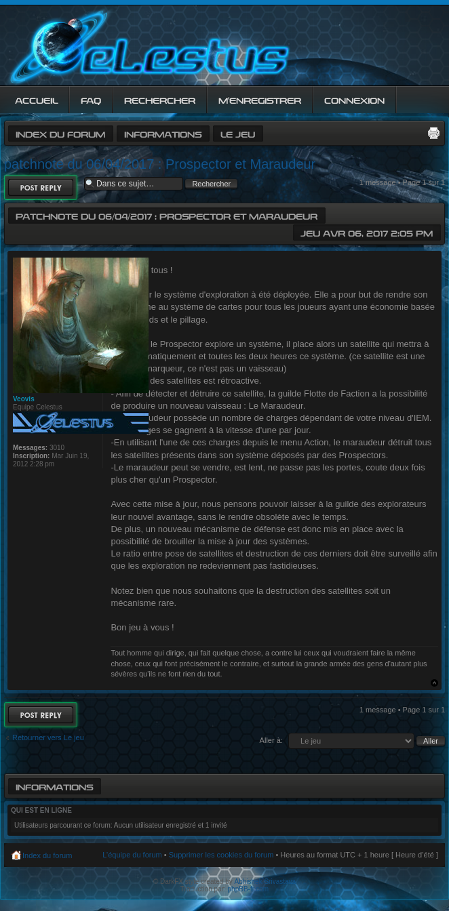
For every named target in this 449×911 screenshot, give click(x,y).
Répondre (40, 187)
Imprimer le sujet (433, 133)
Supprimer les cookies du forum (221, 855)
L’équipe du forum (131, 855)
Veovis (24, 399)
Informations (162, 133)
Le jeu (237, 133)
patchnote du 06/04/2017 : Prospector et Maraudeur (159, 164)
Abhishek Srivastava (265, 881)
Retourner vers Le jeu (48, 737)
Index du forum (60, 133)
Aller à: (271, 740)
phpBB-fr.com (248, 889)
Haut (434, 683)
